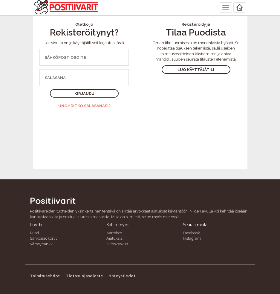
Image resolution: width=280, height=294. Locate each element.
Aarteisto (114, 233)
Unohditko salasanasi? (84, 106)
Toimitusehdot (45, 276)
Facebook (191, 233)
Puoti (34, 233)
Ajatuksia (114, 238)
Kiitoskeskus (117, 244)
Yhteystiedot (122, 276)
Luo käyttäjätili (196, 69)
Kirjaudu (84, 93)
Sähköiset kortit (43, 238)
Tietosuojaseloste (84, 276)
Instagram (192, 238)
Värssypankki (41, 244)
